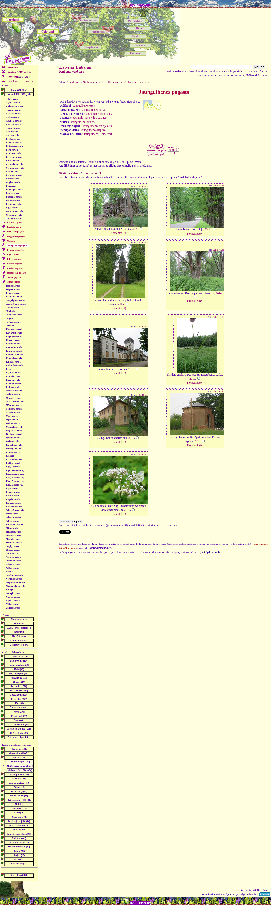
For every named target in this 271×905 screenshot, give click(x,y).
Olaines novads (13, 423)
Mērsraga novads (14, 405)
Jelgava (9, 318)
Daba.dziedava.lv (21, 81)
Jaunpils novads (13, 307)
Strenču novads (13, 550)
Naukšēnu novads (14, 409)
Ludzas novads (13, 387)
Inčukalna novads (14, 296)
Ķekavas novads (13, 340)
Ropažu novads (13, 492)
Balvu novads (12, 150)
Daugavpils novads (14, 189)
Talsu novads (12, 553)
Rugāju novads (13, 499)
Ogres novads (12, 419)
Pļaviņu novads (13, 437)
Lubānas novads (13, 383)
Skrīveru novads (13, 535)
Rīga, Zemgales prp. (15, 481)
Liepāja (9, 369)
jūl (173, 153)
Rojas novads (12, 488)
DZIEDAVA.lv (140, 5)
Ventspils (10, 589)
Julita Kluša (142, 186)
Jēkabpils (10, 311)
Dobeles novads (13, 193)
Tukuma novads (13, 560)
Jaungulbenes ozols (84, 105)
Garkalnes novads (14, 211)
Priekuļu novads (13, 448)
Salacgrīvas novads (15, 510)
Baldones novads (14, 142)
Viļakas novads (13, 600)
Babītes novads (13, 139)
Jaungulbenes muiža (82, 121)
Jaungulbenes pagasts (140, 82)
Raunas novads (13, 452)
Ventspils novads (13, 593)
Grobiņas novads (14, 215)
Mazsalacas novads (15, 401)
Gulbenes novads (14, 218)
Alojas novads (12, 117)
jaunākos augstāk (156, 154)
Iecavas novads (13, 286)
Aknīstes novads (13, 113)
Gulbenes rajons (92, 82)
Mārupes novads (13, 398)
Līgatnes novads (13, 372)
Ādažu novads (12, 99)
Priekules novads (14, 445)
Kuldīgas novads (13, 362)
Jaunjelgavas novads (15, 300)
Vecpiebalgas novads (15, 582)
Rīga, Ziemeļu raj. (14, 485)
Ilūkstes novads (13, 293)
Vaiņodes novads (13, 564)
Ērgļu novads (12, 207)
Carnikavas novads (15, 168)
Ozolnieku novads (14, 427)
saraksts (19, 72)
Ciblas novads (12, 178)
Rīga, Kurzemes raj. (15, 470)
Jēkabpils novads (14, 314)
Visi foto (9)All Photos (156, 148)
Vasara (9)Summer (173, 148)
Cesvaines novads (14, 175)
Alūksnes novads (14, 124)
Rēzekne (10, 456)
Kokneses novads (14, 347)
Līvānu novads (13, 380)
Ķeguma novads (13, 336)
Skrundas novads (14, 539)
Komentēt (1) (118, 308)
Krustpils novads (14, 358)
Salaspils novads (13, 517)
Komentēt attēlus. (93, 173)
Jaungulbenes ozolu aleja (98, 113)
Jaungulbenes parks (93, 109)
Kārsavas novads (14, 333)
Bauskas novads (13, 153)
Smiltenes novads (14, 542)
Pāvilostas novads (14, 434)
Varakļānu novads (14, 575)
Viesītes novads (13, 597)
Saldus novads (12, 521)
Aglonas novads (13, 102)
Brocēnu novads (13, 160)
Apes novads (12, 131)
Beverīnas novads (14, 157)
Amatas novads (13, 128)
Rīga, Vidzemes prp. (15, 477)
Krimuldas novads (14, 354)
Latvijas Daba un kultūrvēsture (75, 69)
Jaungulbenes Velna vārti (98, 133)
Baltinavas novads (14, 146)
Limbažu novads (13, 376)
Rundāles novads (14, 506)
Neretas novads (13, 412)
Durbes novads (13, 200)
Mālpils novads (13, 394)
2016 (134, 228)
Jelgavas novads (13, 322)
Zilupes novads (13, 608)
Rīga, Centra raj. (14, 466)
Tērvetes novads (13, 557)
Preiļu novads (12, 441)
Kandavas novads (14, 329)
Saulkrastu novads (14, 524)
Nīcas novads (12, 416)
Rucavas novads (13, 495)
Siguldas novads (13, 532)
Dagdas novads (13, 182)
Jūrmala (10, 325)
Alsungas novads (14, 121)
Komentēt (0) (118, 232)
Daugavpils (11, 186)
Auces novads (12, 135)
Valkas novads (12, 568)
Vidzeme (75, 82)
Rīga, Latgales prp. (15, 474)
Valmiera (10, 571)
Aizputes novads (13, 110)
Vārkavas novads (14, 579)
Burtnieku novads (14, 164)
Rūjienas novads (13, 503)
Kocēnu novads (13, 343)
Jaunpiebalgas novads (16, 304)
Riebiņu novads (13, 463)
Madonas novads (14, 390)
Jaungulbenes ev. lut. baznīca (89, 117)
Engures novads (13, 204)
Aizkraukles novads (15, 106)
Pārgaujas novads (14, 430)
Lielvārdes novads (14, 365)
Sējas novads (12, 528)
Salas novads (12, 513)
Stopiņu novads (13, 546)
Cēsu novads (12, 171)
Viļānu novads (12, 604)
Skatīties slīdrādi (69, 173)
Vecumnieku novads (15, 586)
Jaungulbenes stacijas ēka (97, 125)
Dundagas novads (14, 197)
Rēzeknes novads (14, 459)
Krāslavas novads (14, 351)
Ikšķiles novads (13, 289)
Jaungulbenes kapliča (93, 129)
